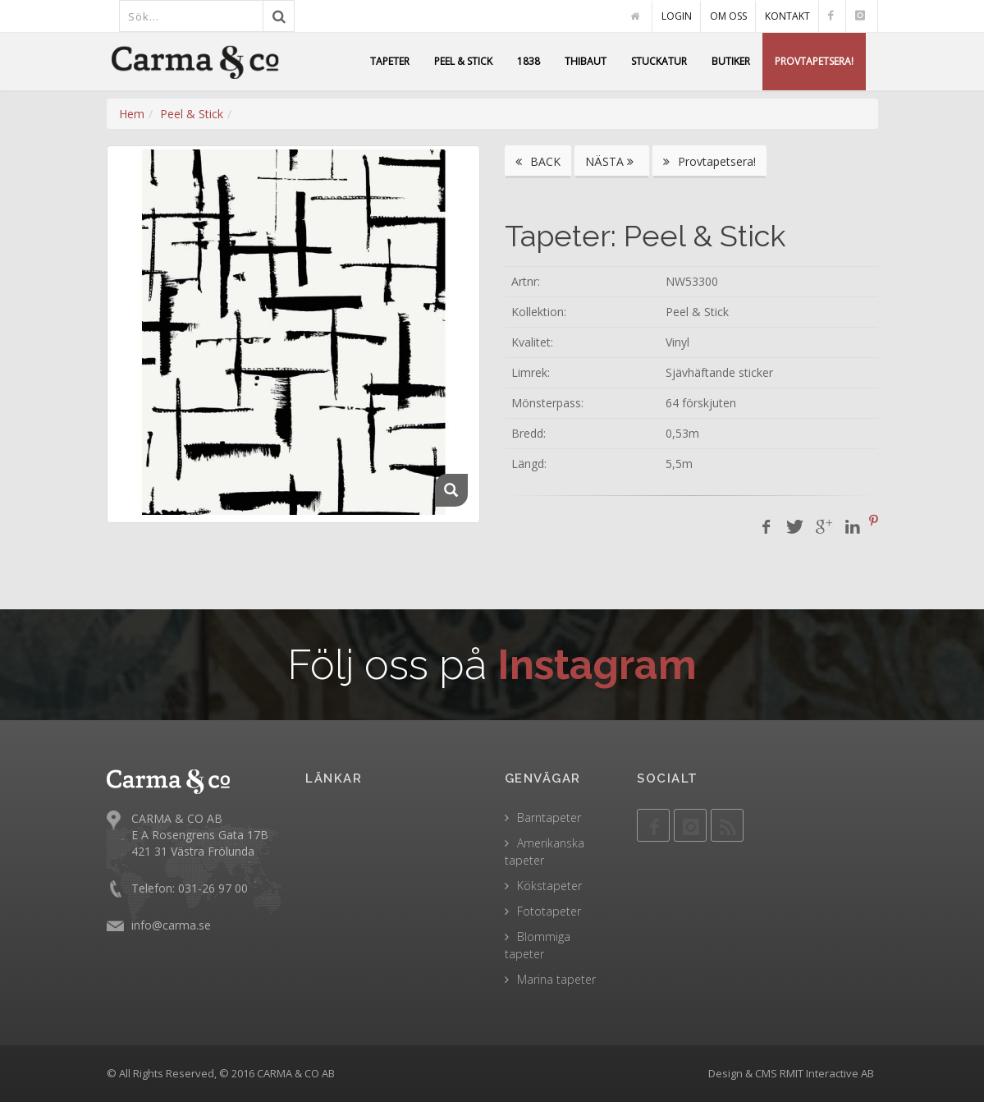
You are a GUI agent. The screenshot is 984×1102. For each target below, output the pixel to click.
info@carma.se (171, 925)
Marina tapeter (556, 979)
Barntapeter (549, 817)
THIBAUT (585, 61)
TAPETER (390, 61)
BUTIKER (731, 61)
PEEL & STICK (463, 61)
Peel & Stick (191, 114)
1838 (528, 61)
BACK (538, 161)
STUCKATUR (659, 61)
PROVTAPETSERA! (814, 61)
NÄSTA (611, 161)
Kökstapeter (549, 885)
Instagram (597, 665)
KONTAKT (787, 16)
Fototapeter (549, 911)
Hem (131, 114)
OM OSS (728, 16)
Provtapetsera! (709, 161)
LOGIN (676, 16)
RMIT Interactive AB (827, 1073)
